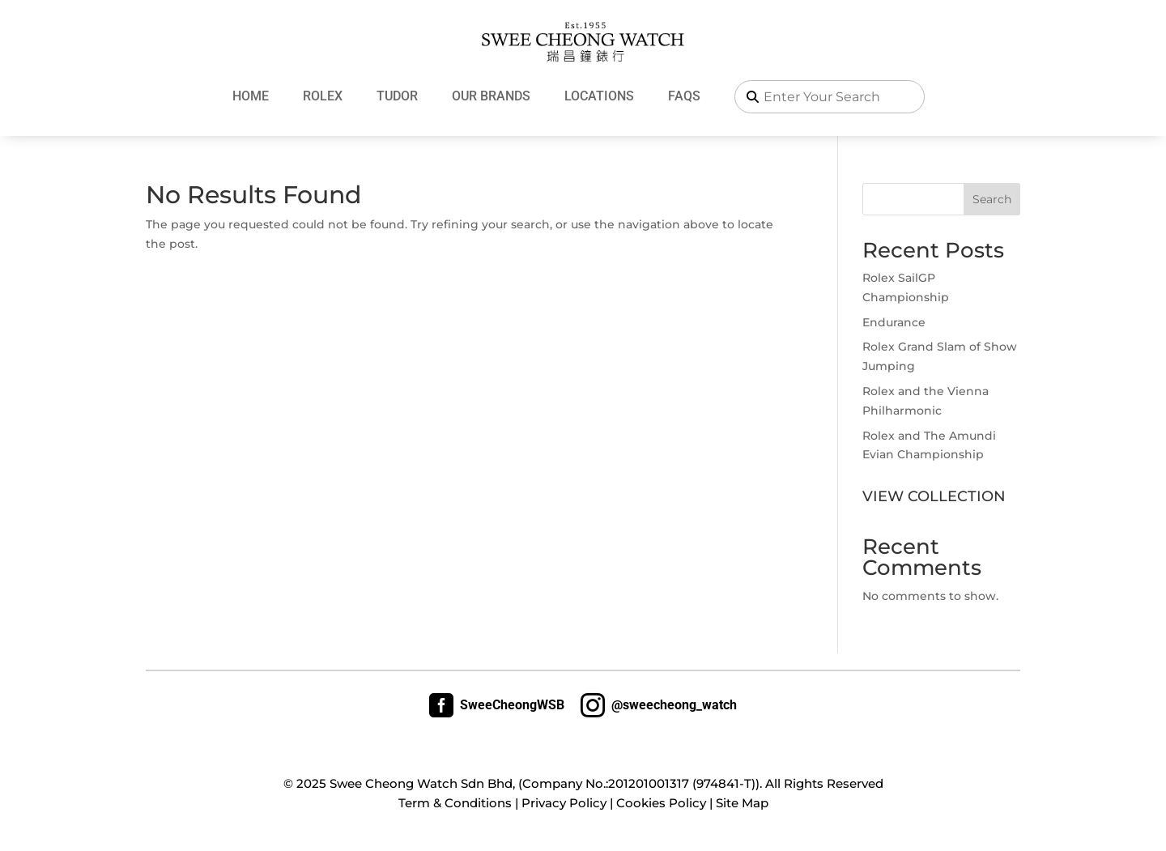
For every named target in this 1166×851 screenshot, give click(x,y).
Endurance (894, 322)
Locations (599, 96)
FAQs (684, 96)
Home (250, 96)
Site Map (742, 803)
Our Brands (491, 96)
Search (991, 199)
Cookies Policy (661, 803)
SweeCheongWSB (496, 705)
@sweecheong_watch (659, 705)
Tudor (397, 96)
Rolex (323, 96)
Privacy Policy (563, 803)
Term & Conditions (455, 803)
